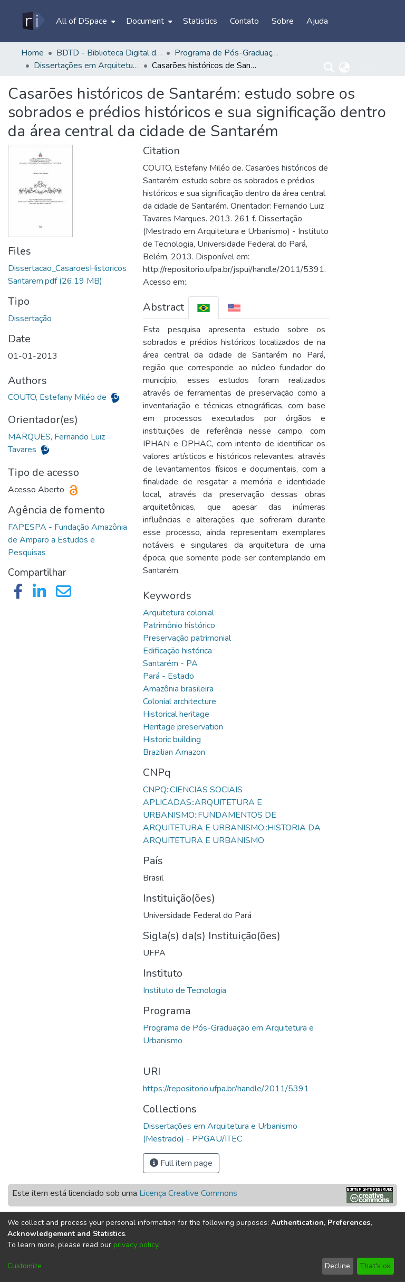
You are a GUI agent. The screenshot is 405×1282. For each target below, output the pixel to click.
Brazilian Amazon (174, 752)
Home (32, 53)
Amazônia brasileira (178, 689)
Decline (337, 1266)
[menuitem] (84, 21)
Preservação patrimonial (187, 638)
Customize (24, 1266)
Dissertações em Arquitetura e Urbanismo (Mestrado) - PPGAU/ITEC (86, 65)
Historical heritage (176, 714)
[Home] (33, 21)
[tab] (203, 307)
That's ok (375, 1266)
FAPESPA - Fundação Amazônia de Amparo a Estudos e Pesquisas (67, 539)
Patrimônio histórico (179, 625)
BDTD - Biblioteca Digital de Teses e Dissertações (109, 53)
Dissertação (30, 318)
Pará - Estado (168, 676)
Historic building (172, 739)
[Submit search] (329, 67)
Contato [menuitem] (244, 21)
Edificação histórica (177, 651)
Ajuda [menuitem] (317, 21)
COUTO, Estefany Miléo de (58, 397)
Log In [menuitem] (365, 67)
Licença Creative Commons (188, 1193)
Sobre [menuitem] (283, 21)
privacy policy (135, 1245)
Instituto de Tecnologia (184, 990)
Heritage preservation (183, 727)
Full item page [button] (181, 1163)
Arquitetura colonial (178, 613)
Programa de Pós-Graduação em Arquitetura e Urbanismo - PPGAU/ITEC (227, 53)
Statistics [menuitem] (200, 21)
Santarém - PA (170, 663)
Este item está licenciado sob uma (124, 1193)
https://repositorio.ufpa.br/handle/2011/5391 (226, 1088)
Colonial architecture (179, 701)
